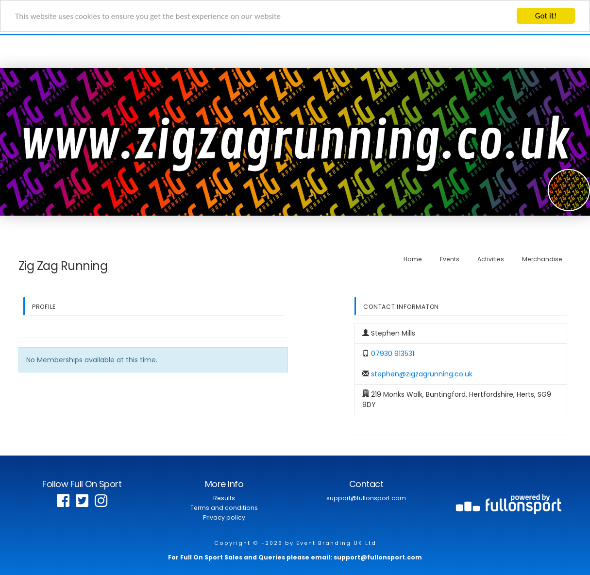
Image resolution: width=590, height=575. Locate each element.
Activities (490, 259)
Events (449, 259)
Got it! (545, 16)
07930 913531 (392, 353)
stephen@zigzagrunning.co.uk (421, 374)
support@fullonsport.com (366, 498)
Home (413, 259)
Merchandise (542, 259)
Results (224, 498)
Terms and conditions (224, 508)
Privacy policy (224, 517)
